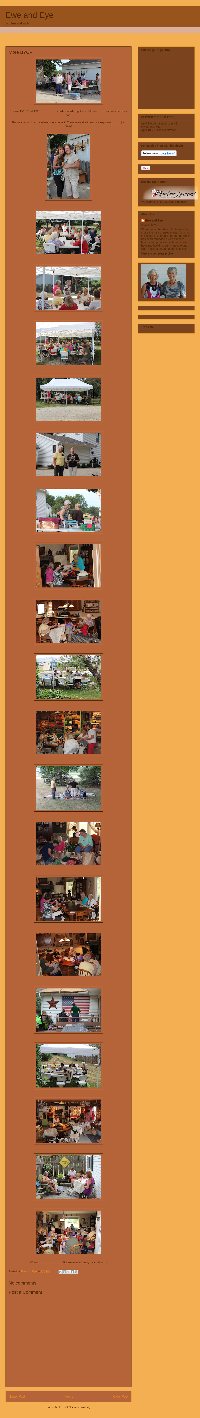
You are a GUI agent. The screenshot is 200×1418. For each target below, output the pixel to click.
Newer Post (17, 1396)
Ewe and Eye (30, 15)
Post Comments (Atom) (76, 1407)
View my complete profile (157, 253)
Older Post (120, 1396)
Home (69, 1396)
